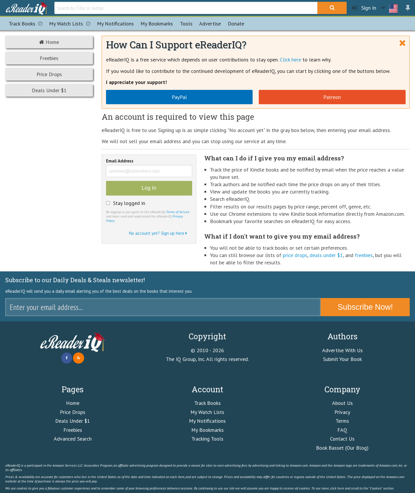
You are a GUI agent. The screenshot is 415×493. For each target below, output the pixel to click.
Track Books (27, 23)
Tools (186, 23)
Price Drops (49, 74)
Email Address (119, 161)
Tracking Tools (207, 438)
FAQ (342, 430)
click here (337, 488)
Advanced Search (73, 438)
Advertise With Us (342, 350)
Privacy (342, 412)
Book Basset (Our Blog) (342, 447)
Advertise (210, 23)
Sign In (364, 8)
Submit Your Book (342, 359)
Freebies (49, 58)
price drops (295, 255)
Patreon (332, 97)
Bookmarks (156, 23)
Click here (290, 59)
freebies (364, 255)
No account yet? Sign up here (158, 233)
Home (49, 42)
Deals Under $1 (49, 90)
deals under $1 (326, 255)
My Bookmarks (207, 430)
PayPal (179, 97)
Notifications (115, 23)
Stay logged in (129, 203)
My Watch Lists (71, 23)
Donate (236, 23)
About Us (342, 403)
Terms (342, 420)
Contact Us (342, 438)
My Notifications (207, 420)
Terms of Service (178, 211)
